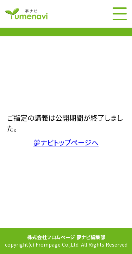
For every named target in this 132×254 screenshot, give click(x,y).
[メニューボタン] (120, 13)
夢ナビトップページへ (66, 142)
